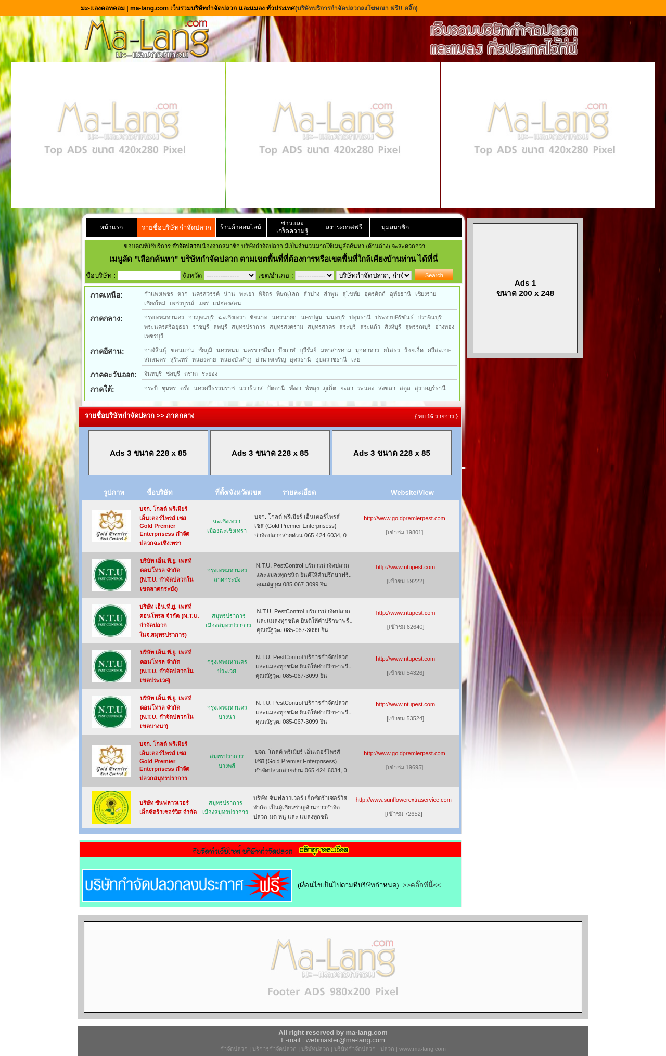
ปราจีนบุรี (430, 317)
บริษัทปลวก (315, 1049)
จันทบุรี (153, 373)
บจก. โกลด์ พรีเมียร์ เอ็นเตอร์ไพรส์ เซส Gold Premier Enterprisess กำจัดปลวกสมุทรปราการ (164, 761)
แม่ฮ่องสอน (227, 303)
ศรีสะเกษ (439, 350)
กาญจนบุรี (201, 317)
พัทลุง (312, 388)
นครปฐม (311, 317)
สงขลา (386, 388)
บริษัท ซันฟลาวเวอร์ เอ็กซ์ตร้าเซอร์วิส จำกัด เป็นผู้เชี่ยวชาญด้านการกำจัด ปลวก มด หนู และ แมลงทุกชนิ (300, 807)
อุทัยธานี (400, 294)
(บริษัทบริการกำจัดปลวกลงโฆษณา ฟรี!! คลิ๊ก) (356, 8)
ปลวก (387, 1049)
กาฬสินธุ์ (155, 350)
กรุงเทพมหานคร (164, 317)
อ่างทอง (444, 327)
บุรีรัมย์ (308, 350)
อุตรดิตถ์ (375, 294)
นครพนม (227, 350)
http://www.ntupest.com (405, 567)
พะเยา (246, 294)
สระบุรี (347, 327)
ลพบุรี (220, 327)
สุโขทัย (351, 294)
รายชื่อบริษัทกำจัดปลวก (176, 227)
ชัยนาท (258, 317)
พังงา (295, 388)
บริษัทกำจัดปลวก (355, 1049)
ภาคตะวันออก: (113, 374)
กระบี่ (151, 388)
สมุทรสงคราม (286, 327)
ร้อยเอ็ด (414, 350)
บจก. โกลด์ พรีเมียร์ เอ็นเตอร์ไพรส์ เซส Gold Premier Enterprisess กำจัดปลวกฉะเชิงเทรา (164, 526)
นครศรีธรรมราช (214, 388)
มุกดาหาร (367, 350)
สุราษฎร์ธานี (430, 388)
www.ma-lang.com (422, 1049)
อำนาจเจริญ (270, 359)
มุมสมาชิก (395, 227)
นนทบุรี (335, 317)
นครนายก (284, 317)
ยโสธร (391, 350)
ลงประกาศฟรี (344, 227)
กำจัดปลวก (234, 1049)
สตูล (405, 388)
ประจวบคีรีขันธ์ (394, 317)
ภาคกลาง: (106, 318)
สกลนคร (155, 359)
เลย (355, 359)
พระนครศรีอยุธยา (166, 327)
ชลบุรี (173, 373)
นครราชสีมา (258, 350)
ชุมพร (169, 388)
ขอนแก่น (182, 350)
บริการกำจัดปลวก (274, 1049)
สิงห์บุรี (393, 327)
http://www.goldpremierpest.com (404, 518)
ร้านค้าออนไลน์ (240, 227)
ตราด (191, 373)
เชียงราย (425, 294)
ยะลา (346, 388)
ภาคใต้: (102, 389)
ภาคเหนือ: (106, 295)
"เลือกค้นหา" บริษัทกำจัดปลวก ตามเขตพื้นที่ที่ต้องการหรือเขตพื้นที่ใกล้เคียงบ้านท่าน (276, 258)
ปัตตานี (276, 388)
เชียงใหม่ (154, 303)
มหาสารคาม (336, 350)
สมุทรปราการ (248, 327)
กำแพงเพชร (158, 294)
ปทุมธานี (360, 317)
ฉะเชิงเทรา (232, 317)
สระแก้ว (370, 327)
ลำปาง (311, 294)
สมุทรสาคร (321, 327)
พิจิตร (265, 294)
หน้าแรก (111, 227)
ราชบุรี (201, 327)
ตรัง (184, 388)
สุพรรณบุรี (418, 327)
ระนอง (365, 388)
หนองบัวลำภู (235, 359)
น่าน (229, 294)
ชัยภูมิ (205, 350)
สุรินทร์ (179, 359)
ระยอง (209, 373)
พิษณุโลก (287, 294)
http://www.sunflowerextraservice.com (404, 799)
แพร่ (203, 303)
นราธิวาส (251, 388)
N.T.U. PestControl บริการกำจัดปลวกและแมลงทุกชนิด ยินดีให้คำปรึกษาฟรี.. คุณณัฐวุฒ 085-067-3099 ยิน (304, 574)
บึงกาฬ (287, 350)
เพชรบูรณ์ (182, 303)
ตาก (182, 294)
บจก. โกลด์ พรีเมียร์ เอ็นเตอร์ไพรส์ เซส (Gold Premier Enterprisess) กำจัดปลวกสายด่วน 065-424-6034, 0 (300, 525)
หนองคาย (204, 359)
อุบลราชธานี (331, 359)
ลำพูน (331, 294)
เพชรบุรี (153, 336)
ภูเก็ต (329, 388)
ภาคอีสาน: (107, 351)
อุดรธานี (300, 359)
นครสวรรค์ (206, 294)
